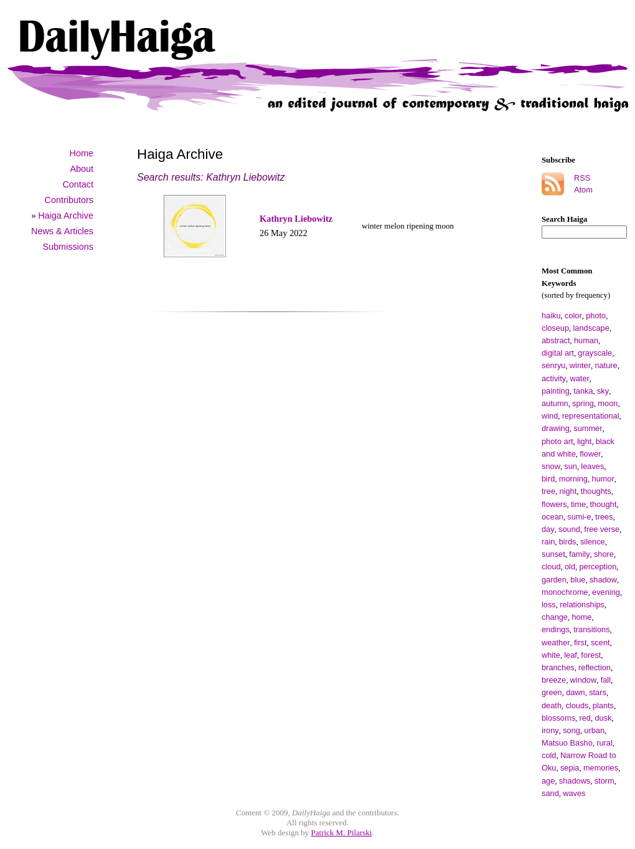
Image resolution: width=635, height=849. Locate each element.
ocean (552, 516)
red (585, 718)
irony (550, 730)
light (584, 441)
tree (548, 491)
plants (603, 705)
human (586, 340)
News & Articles (62, 231)
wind (550, 415)
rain (548, 541)
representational (590, 415)
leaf (570, 655)
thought (603, 504)
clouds (576, 705)
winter (580, 365)
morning (573, 478)
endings (556, 629)
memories (600, 767)
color (573, 315)
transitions (591, 629)
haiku (551, 315)
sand (550, 793)
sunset (553, 554)
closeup (555, 328)
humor (602, 478)
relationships (582, 604)
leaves (592, 466)
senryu (553, 365)
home (581, 617)
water (580, 378)
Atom (583, 189)
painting (556, 391)
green (552, 692)
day (548, 529)
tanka (583, 391)
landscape (591, 328)
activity (554, 378)
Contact (77, 184)
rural (604, 742)
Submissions (67, 247)
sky (603, 391)
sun (570, 466)
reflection (594, 667)
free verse (601, 529)
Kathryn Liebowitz (296, 219)
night (567, 491)
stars (597, 692)
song (571, 730)
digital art (558, 353)
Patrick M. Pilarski (341, 832)
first (580, 642)
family (579, 554)
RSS (582, 178)
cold (549, 755)
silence (592, 541)
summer (587, 428)
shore (604, 554)
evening (606, 592)
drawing (556, 428)
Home (81, 153)
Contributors (69, 200)
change (555, 617)
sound (569, 529)
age (548, 780)
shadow (603, 579)
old (570, 566)
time (578, 504)
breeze (554, 680)
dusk (603, 718)
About (81, 169)
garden (554, 579)
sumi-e (579, 516)
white (551, 655)
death (552, 705)
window (583, 680)
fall (606, 680)
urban (594, 730)
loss (549, 604)
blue (577, 579)
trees (604, 516)
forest (591, 655)
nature (606, 365)
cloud (551, 566)
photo (596, 315)
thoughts (596, 491)
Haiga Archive (65, 216)
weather (556, 642)
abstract (556, 340)
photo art (557, 441)
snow (551, 466)
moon (608, 403)
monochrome (565, 592)
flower (590, 453)
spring (583, 403)
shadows (575, 780)
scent (600, 642)
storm (604, 780)
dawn (575, 692)
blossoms (558, 718)
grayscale (595, 353)
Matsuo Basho (567, 742)
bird (548, 478)
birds (567, 541)
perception (597, 566)
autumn (555, 403)
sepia (570, 767)
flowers (554, 504)
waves (574, 793)
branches (558, 667)
